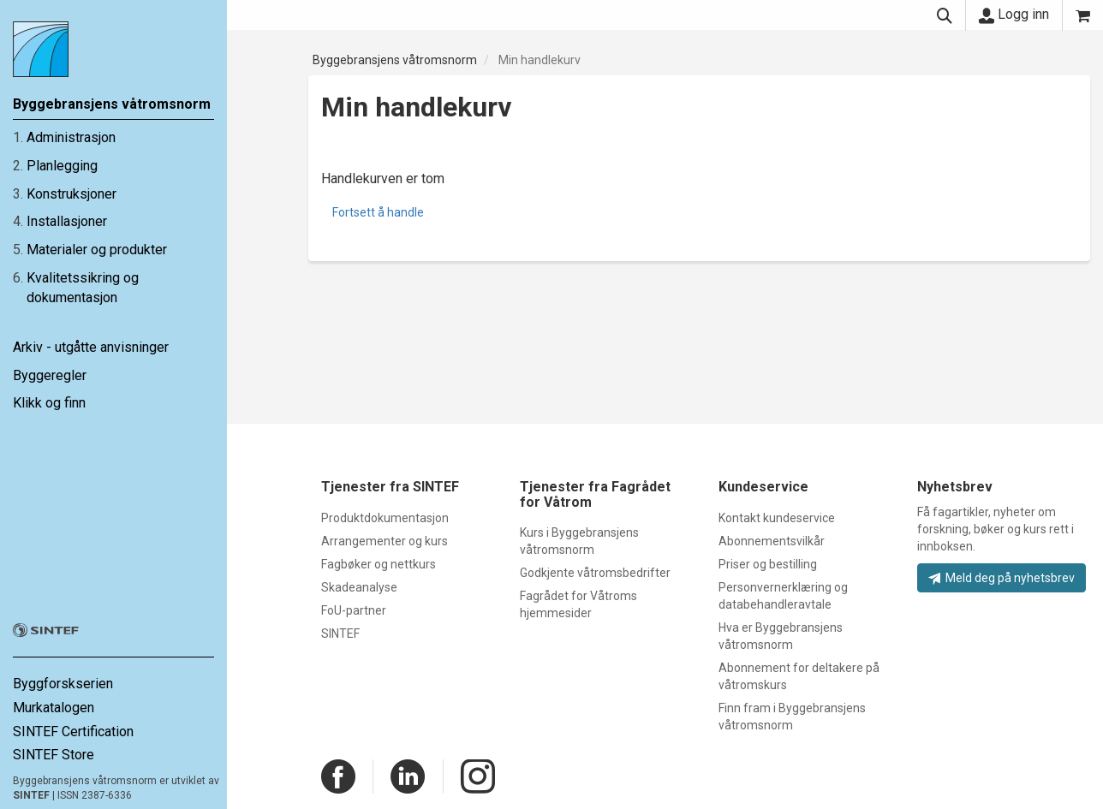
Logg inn (1014, 14)
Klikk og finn (49, 403)
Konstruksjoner (71, 194)
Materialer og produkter (97, 249)
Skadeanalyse (359, 587)
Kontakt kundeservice (776, 518)
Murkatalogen (53, 707)
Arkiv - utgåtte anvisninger (91, 347)
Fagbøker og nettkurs (378, 564)
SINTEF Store (53, 755)
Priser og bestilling (767, 564)
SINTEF (31, 795)
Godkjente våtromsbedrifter (595, 573)
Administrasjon (71, 137)
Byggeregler (49, 375)
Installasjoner (67, 221)
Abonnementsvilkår (771, 541)
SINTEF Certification (73, 731)
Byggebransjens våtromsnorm (395, 60)
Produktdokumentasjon (385, 518)
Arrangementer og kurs (384, 541)
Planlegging (62, 166)
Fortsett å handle (378, 212)
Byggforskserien (63, 683)
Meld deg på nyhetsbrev (1001, 578)
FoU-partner (353, 610)
